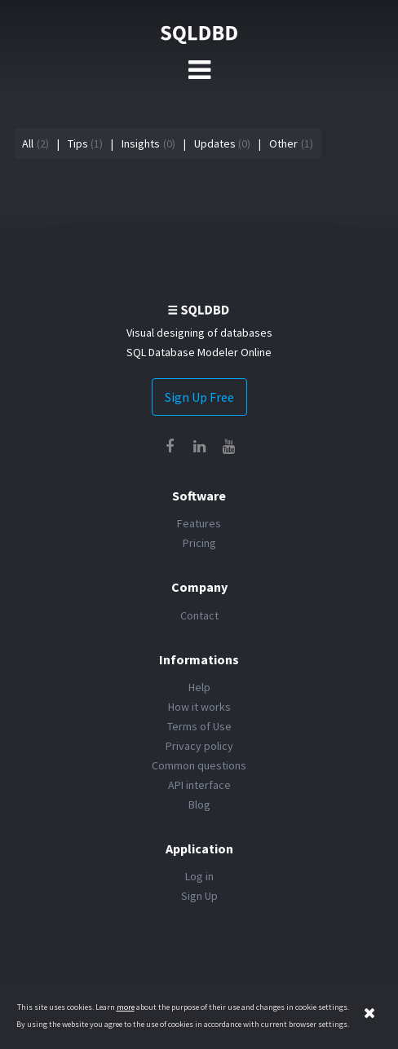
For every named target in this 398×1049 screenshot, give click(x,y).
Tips (78, 143)
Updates (215, 143)
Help (199, 687)
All (27, 143)
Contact (199, 615)
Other (283, 143)
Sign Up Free (199, 397)
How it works (199, 706)
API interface (199, 785)
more (126, 1007)
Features (199, 523)
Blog (199, 804)
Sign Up (199, 895)
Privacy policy (199, 745)
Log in (199, 876)
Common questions (199, 765)
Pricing (199, 543)
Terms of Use (199, 726)
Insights (141, 143)
